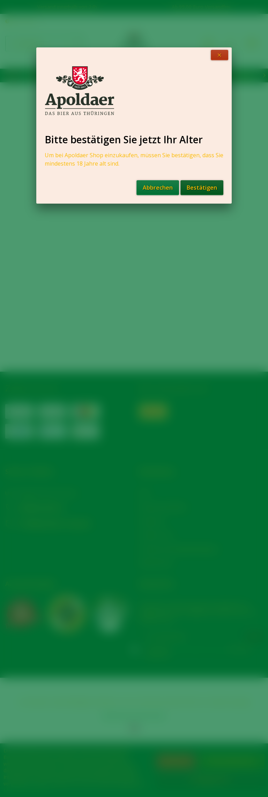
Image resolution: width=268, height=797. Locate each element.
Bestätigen (202, 187)
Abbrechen (158, 187)
